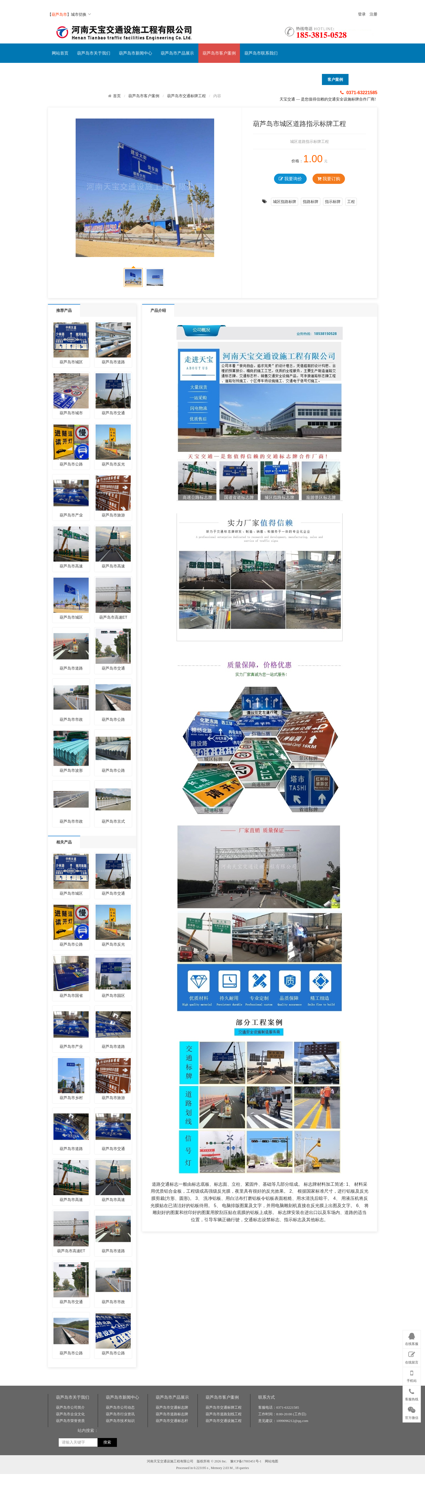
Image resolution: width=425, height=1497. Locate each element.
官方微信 (411, 1412)
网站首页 (60, 53)
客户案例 (335, 79)
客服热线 (411, 1393)
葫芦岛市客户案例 (219, 53)
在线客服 (411, 1338)
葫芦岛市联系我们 (261, 53)
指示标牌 (332, 201)
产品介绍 (158, 310)
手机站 (411, 1375)
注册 (373, 14)
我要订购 (328, 178)
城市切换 (81, 14)
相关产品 (64, 842)
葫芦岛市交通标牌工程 (186, 96)
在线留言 (411, 1356)
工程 (351, 201)
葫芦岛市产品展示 (177, 53)
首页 (117, 96)
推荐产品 (64, 310)
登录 (362, 14)
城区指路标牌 (284, 201)
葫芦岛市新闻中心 (135, 53)
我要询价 (290, 178)
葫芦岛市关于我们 (93, 53)
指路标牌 (310, 201)
